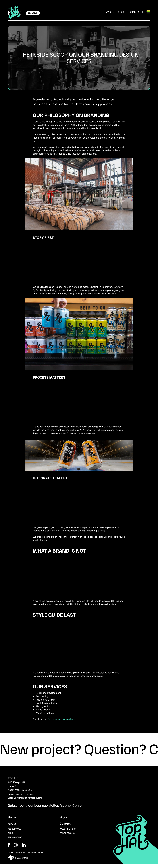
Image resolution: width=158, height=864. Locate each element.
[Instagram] (23, 845)
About (122, 11)
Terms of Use (15, 837)
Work (110, 11)
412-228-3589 (26, 794)
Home (12, 817)
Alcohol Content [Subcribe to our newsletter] (72, 805)
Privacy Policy (67, 833)
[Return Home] (14, 12)
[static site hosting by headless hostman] (79, 858)
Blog (10, 833)
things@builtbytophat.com (29, 797)
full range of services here (61, 719)
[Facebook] (16, 845)
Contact (136, 11)
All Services (14, 828)
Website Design (68, 828)
